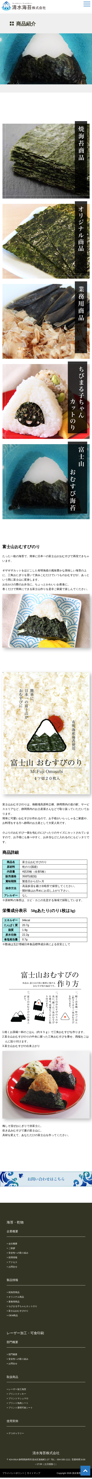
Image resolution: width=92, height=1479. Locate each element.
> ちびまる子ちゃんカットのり (22, 1306)
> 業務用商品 (13, 1301)
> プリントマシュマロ (17, 1398)
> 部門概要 (12, 1354)
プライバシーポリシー (13, 1473)
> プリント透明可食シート (20, 1407)
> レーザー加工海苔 (16, 1389)
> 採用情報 (12, 1257)
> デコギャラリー (15, 1433)
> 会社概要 (12, 1243)
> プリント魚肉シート (17, 1403)
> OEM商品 (12, 1315)
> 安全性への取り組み (17, 1253)
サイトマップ (33, 1473)
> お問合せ (12, 1267)
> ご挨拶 (11, 1248)
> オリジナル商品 (15, 1297)
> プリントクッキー (16, 1394)
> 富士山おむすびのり (17, 1311)
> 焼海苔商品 (13, 1292)
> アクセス (12, 1262)
